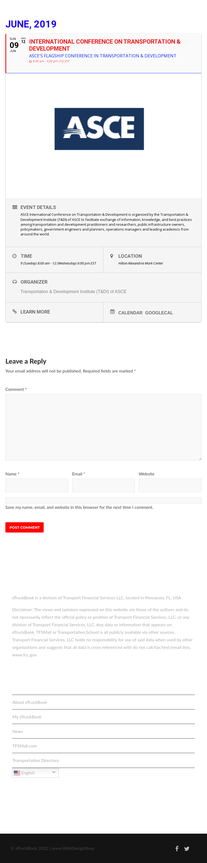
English (24, 773)
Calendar (130, 313)
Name (12, 473)
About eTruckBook (29, 702)
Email (78, 473)
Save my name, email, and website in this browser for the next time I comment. (79, 507)
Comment (16, 389)
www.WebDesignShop (73, 848)
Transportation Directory (35, 760)
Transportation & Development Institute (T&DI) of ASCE (73, 291)
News (17, 731)
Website (146, 473)
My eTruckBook (27, 716)
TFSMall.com (24, 745)
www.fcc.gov (24, 654)
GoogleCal (159, 313)
